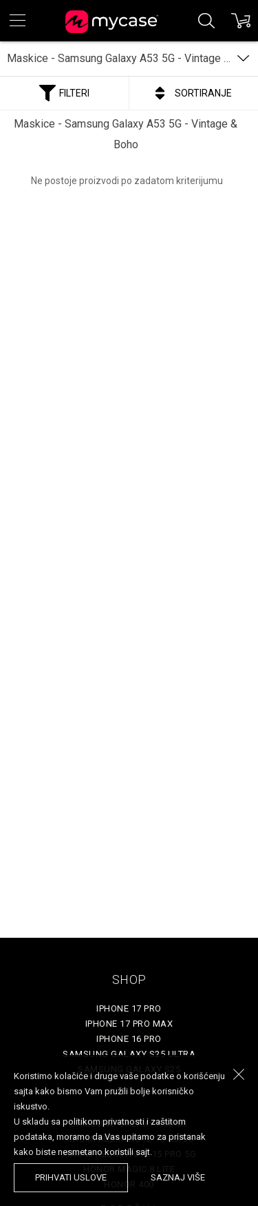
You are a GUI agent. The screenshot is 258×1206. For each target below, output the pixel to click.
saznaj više (178, 1177)
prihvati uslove (71, 1177)
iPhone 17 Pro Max (129, 1023)
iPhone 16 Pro (129, 1039)
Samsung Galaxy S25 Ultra (129, 1054)
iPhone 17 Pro (129, 1008)
